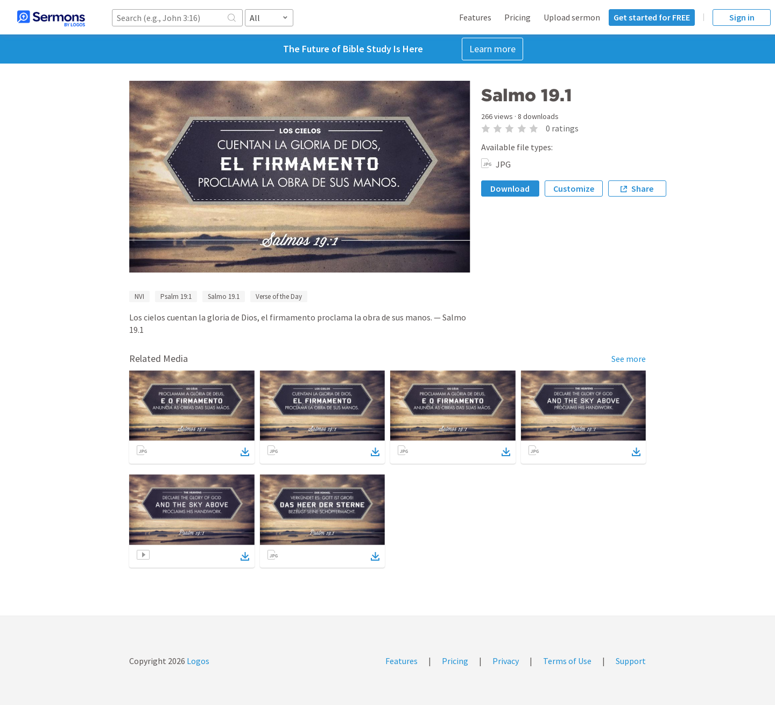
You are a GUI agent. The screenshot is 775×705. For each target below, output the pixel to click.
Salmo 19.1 (223, 296)
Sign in (742, 17)
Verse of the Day (279, 296)
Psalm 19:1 (176, 296)
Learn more (492, 49)
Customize (573, 188)
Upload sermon (572, 17)
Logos (197, 660)
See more (628, 358)
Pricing (517, 17)
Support (631, 660)
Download (510, 188)
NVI (139, 296)
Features (475, 17)
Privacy (505, 660)
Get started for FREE (652, 17)
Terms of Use (567, 660)
